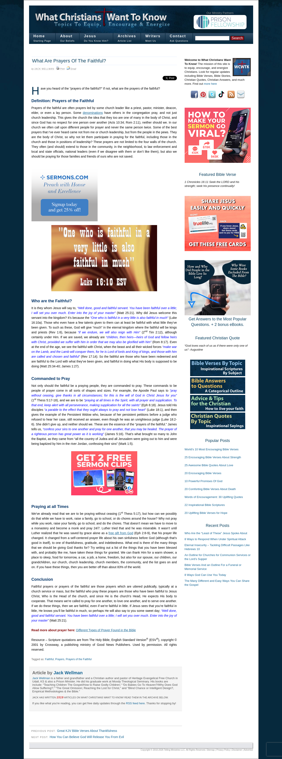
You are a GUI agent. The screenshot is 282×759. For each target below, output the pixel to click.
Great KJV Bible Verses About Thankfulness (87, 731)
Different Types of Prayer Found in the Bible (106, 630)
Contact (178, 36)
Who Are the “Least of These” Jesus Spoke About (216, 533)
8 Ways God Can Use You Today (205, 575)
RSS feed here (135, 703)
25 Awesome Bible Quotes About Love (209, 465)
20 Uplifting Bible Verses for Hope (206, 513)
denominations (93, 113)
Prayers (59, 659)
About (66, 36)
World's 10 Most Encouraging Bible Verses (212, 449)
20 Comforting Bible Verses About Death (210, 489)
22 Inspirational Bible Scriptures (205, 505)
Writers (153, 36)
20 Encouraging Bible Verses (203, 473)
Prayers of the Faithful (78, 659)
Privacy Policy (223, 750)
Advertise (248, 750)
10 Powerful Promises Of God (204, 481)
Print (62, 69)
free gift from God (121, 533)
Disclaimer (237, 750)
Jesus (90, 36)
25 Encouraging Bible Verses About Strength (213, 457)
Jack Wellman (44, 69)
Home (39, 36)
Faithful (49, 659)
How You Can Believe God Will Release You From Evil (87, 737)
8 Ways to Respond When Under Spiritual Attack (215, 539)
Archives (127, 36)
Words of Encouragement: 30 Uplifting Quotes (214, 497)
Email (73, 69)
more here (210, 83)
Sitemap (210, 750)
